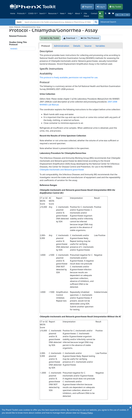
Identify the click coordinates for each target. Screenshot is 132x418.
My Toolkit (115, 6)
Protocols (21, 13)
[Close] (130, 407)
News (62, 13)
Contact (94, 13)
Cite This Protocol (90, 38)
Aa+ (127, 15)
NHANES (13, 49)
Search (42, 13)
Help (70, 13)
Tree (101, 14)
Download (69, 38)
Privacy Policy (86, 412)
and (62, 169)
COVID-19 (32, 13)
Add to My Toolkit (50, 38)
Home (12, 13)
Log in (101, 6)
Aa (122, 15)
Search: (17, 22)
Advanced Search (108, 21)
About (77, 13)
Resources (52, 13)
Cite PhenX (86, 14)
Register (87, 6)
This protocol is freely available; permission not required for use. (69, 77)
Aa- (118, 15)
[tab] (45, 46)
